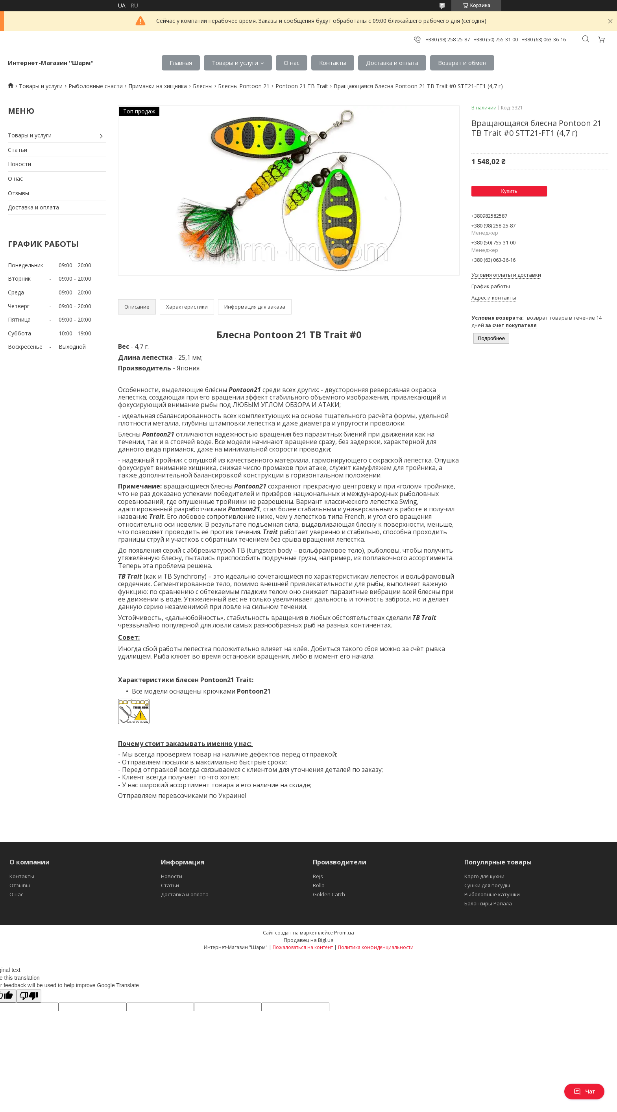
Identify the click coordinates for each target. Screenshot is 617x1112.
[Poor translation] (28, 996)
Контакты (332, 63)
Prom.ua (344, 932)
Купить (509, 191)
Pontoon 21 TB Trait (301, 86)
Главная (181, 63)
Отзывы (18, 193)
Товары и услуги (235, 63)
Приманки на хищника (157, 86)
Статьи (17, 150)
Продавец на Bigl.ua (309, 940)
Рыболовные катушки (492, 894)
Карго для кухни (484, 876)
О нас (291, 63)
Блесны (202, 86)
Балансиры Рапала (488, 903)
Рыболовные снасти (95, 86)
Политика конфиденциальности (376, 947)
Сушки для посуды (487, 885)
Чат (584, 1091)
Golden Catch (329, 894)
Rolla (319, 885)
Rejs (318, 876)
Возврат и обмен (462, 63)
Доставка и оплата (392, 63)
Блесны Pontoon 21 (244, 86)
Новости (19, 164)
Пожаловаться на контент (303, 947)
